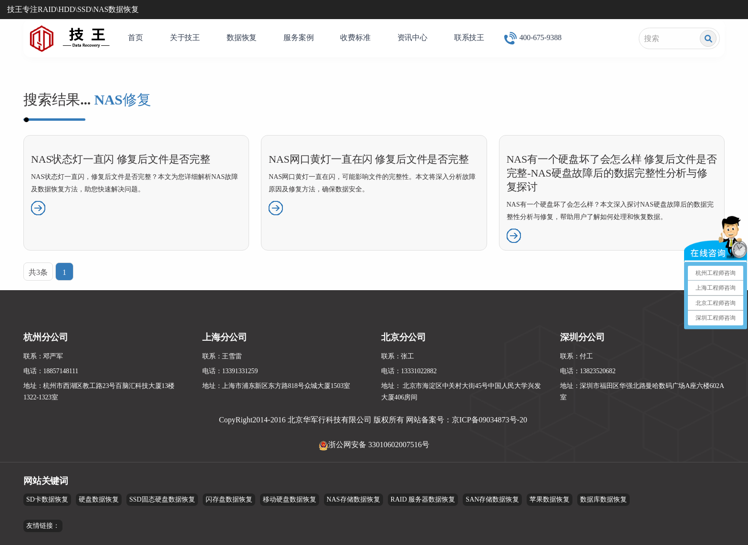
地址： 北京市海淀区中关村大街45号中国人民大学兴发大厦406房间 (460, 391)
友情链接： (43, 525)
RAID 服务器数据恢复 (423, 499)
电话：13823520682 (587, 371)
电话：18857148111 (50, 371)
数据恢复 (242, 37)
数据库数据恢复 (603, 499)
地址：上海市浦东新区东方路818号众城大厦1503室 (276, 385)
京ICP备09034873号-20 (489, 420)
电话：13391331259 (230, 371)
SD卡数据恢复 (47, 499)
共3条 (38, 272)
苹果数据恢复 (550, 499)
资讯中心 (412, 37)
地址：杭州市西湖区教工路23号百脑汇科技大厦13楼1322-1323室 (99, 391)
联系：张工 (397, 356)
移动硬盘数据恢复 (289, 499)
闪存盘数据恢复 (229, 499)
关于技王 (185, 37)
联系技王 (469, 37)
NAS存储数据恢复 (353, 499)
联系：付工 (576, 356)
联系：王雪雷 (222, 356)
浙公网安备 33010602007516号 (378, 444)
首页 (135, 37)
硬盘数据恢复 (99, 499)
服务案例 (298, 37)
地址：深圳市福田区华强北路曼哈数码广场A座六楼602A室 (642, 391)
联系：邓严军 (43, 356)
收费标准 (355, 37)
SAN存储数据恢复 (492, 499)
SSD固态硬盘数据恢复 (162, 499)
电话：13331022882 (408, 371)
